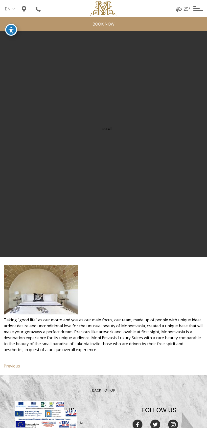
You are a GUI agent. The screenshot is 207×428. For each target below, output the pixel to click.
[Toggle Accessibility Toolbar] (11, 25)
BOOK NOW (103, 24)
